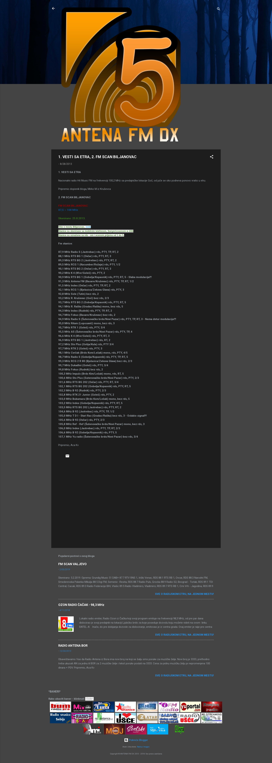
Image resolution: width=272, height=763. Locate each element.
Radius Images (143, 747)
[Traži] (219, 9)
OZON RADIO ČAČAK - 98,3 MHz (81, 605)
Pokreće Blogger (136, 740)
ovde (88, 227)
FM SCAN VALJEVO (72, 564)
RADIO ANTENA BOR (73, 645)
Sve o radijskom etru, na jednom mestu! (184, 594)
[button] (212, 157)
